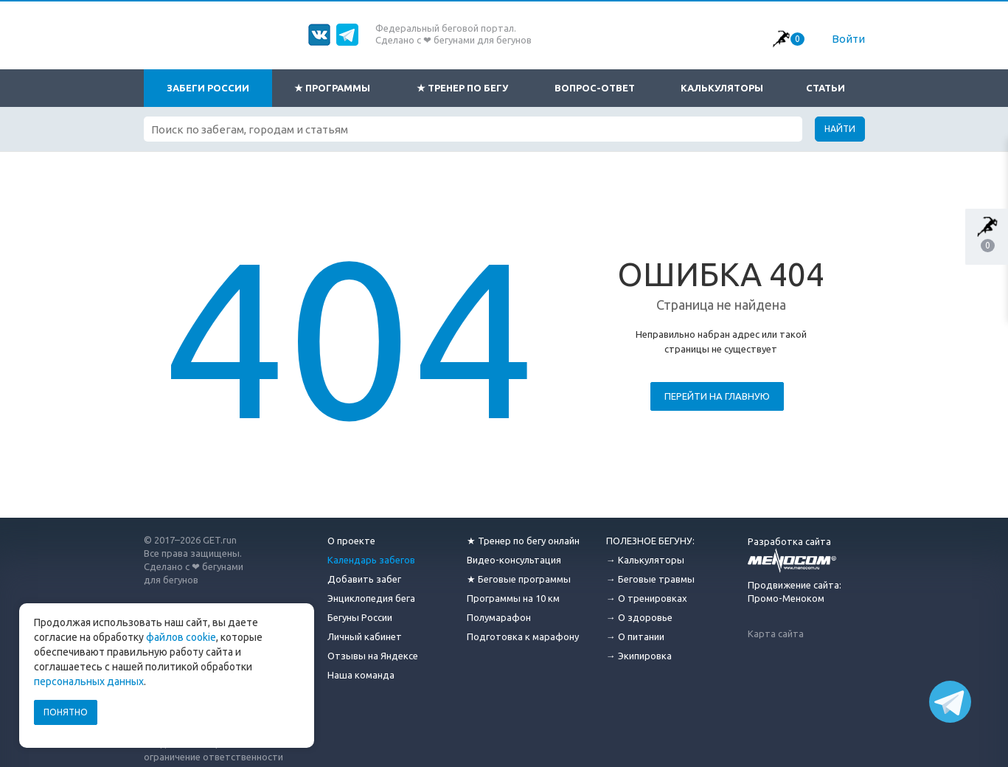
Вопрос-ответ (595, 88)
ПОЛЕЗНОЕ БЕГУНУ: (650, 540)
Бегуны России (359, 617)
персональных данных (89, 681)
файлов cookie (181, 637)
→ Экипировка (639, 655)
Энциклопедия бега (371, 598)
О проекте (351, 540)
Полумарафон (499, 617)
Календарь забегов (371, 560)
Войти (848, 38)
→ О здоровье (639, 617)
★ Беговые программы (519, 579)
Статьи (825, 88)
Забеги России (208, 88)
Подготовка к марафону (523, 636)
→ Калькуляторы (645, 560)
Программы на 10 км (513, 598)
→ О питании (635, 636)
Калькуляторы (722, 88)
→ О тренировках (646, 598)
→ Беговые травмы (650, 579)
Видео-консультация (514, 560)
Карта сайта (776, 633)
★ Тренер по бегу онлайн (523, 540)
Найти (839, 128)
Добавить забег (364, 579)
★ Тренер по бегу (462, 88)
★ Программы (332, 88)
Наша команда (360, 675)
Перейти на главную (717, 396)
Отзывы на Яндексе (372, 655)
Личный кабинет (364, 636)
